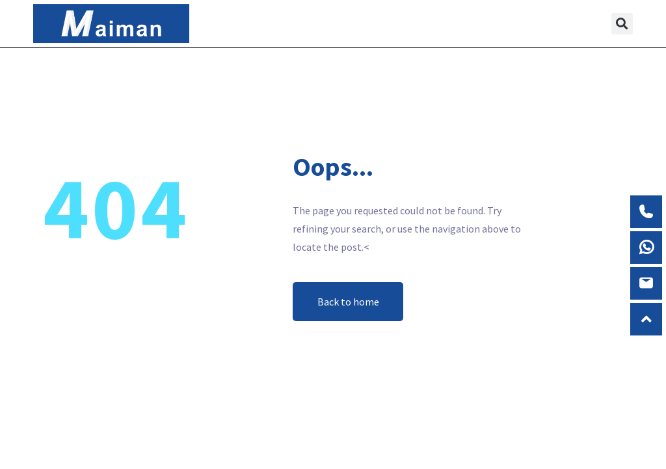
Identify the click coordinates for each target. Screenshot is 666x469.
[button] (463, 23)
